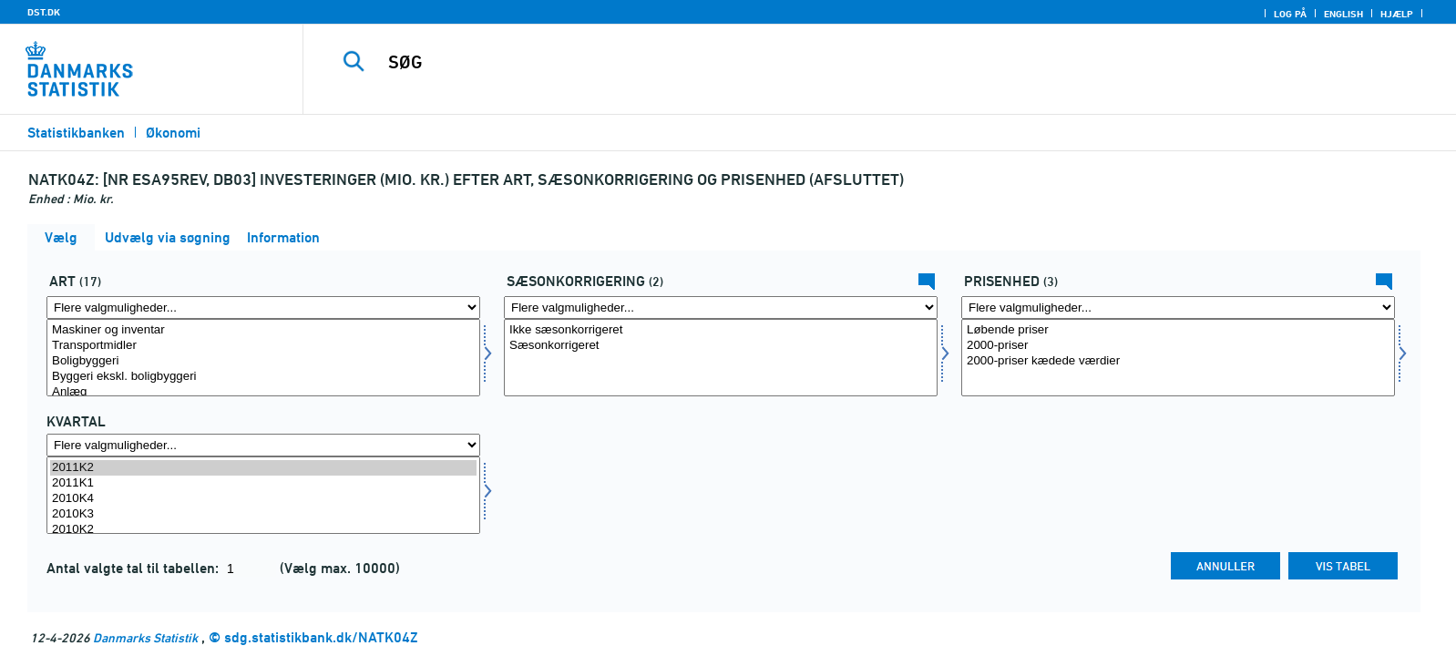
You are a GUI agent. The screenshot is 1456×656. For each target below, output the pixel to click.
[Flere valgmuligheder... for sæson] (721, 307)
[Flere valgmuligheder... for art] (263, 307)
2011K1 (263, 483)
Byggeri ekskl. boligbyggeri (263, 376)
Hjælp (1396, 13)
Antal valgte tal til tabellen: (134, 568)
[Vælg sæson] (721, 357)
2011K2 (263, 468)
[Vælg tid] (263, 495)
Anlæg (263, 392)
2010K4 (263, 499)
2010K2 (263, 530)
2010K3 (263, 514)
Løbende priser (1178, 330)
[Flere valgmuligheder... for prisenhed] (1178, 307)
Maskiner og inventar (263, 330)
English (1343, 13)
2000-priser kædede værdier (1178, 361)
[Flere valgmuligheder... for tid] (263, 445)
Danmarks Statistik (145, 637)
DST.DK (43, 11)
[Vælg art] (263, 357)
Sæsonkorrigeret (721, 346)
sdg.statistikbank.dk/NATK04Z (321, 637)
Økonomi (173, 132)
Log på (1290, 13)
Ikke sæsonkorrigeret (721, 330)
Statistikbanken (76, 132)
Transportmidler (263, 346)
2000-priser (1178, 346)
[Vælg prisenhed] (1178, 357)
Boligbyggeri (263, 361)
